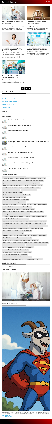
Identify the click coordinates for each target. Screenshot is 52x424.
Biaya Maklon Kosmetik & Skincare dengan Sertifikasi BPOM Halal (16, 194)
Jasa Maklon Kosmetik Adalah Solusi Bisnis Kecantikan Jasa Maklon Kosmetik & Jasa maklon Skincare (24, 221)
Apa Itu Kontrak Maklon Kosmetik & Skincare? (12, 180)
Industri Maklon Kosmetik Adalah (39, 216)
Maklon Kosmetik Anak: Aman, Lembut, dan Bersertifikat (26, 300)
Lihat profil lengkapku (7, 416)
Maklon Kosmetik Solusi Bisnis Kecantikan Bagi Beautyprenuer (16, 228)
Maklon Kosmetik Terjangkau (9, 96)
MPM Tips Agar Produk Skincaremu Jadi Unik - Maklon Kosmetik (16, 240)
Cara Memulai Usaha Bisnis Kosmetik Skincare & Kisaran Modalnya (17, 206)
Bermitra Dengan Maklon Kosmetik (28, 190)
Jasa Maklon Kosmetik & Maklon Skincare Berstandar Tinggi (15, 218)
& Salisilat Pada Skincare (8, 178)
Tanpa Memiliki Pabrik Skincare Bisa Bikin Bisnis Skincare (15, 254)
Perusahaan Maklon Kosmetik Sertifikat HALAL (36, 245)
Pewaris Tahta (5, 24)
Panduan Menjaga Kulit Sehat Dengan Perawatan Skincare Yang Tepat (17, 242)
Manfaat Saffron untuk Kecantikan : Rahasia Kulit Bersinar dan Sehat (17, 230)
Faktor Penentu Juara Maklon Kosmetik (35, 211)
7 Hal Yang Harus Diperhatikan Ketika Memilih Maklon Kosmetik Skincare (30, 178)
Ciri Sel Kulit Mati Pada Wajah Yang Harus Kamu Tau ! (14, 211)
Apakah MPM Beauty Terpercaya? (32, 182)
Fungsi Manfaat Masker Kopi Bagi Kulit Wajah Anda (13, 216)
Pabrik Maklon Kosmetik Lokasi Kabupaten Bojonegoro (21, 157)
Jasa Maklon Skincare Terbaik (9, 98)
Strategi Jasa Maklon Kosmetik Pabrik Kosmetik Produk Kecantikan (17, 252)
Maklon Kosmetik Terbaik (8, 104)
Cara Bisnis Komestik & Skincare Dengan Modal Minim (14, 202)
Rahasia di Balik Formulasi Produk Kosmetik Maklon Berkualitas (11, 76)
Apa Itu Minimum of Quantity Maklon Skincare (33, 180)
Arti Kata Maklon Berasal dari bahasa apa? (34, 185)
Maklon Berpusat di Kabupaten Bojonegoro (18, 130)
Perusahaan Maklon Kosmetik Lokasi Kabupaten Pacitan (21, 136)
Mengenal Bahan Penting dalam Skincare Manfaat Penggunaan (16, 235)
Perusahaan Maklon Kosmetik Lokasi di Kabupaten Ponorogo (22, 163)
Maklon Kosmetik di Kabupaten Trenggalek (18, 119)
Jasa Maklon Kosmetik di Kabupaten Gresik (18, 168)
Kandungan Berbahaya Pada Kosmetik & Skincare (35, 223)
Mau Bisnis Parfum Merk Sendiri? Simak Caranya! (13, 233)
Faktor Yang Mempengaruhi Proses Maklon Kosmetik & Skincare (16, 214)
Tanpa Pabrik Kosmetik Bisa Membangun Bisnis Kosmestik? (15, 256)
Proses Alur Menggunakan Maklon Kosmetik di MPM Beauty (15, 249)
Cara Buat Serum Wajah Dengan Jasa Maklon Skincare (14, 204)
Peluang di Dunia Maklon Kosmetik (41, 242)
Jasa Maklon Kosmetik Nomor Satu (10, 101)
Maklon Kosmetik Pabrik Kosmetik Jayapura (38, 225)
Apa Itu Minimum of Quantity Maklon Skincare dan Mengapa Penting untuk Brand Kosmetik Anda (12, 49)
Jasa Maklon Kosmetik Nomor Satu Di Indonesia (13, 223)
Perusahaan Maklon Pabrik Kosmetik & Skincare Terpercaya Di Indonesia (18, 247)
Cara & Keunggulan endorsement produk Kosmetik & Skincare (16, 199)
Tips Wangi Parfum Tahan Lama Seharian (33, 259)
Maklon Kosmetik (6, 415)
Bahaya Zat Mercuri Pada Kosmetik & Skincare (12, 187)
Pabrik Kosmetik (6, 107)
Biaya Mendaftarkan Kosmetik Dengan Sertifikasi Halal (14, 197)
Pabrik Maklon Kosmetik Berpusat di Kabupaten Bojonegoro (22, 146)
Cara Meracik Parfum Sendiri (28, 209)
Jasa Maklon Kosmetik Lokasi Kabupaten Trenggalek (20, 152)
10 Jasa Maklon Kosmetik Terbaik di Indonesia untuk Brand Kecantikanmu (37, 48)
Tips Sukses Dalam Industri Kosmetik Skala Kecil (13, 259)
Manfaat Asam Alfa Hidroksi (37, 228)
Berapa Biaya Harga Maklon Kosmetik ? (32, 187)
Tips (31, 256)
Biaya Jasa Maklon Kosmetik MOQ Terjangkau (12, 192)
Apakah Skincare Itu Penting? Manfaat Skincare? (13, 185)
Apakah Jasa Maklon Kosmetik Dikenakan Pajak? (13, 182)
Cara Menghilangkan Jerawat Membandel (11, 209)
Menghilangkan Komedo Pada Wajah (38, 235)
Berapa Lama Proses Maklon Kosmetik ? (11, 190)
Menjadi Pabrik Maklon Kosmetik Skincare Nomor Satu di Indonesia (17, 237)
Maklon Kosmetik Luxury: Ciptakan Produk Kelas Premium (36, 22)
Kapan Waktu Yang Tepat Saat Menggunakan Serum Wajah (15, 225)
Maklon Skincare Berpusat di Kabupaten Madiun (19, 125)
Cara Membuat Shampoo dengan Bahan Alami (37, 204)
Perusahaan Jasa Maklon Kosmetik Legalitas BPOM (14, 245)
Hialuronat (28, 216)
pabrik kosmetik (35, 240)
